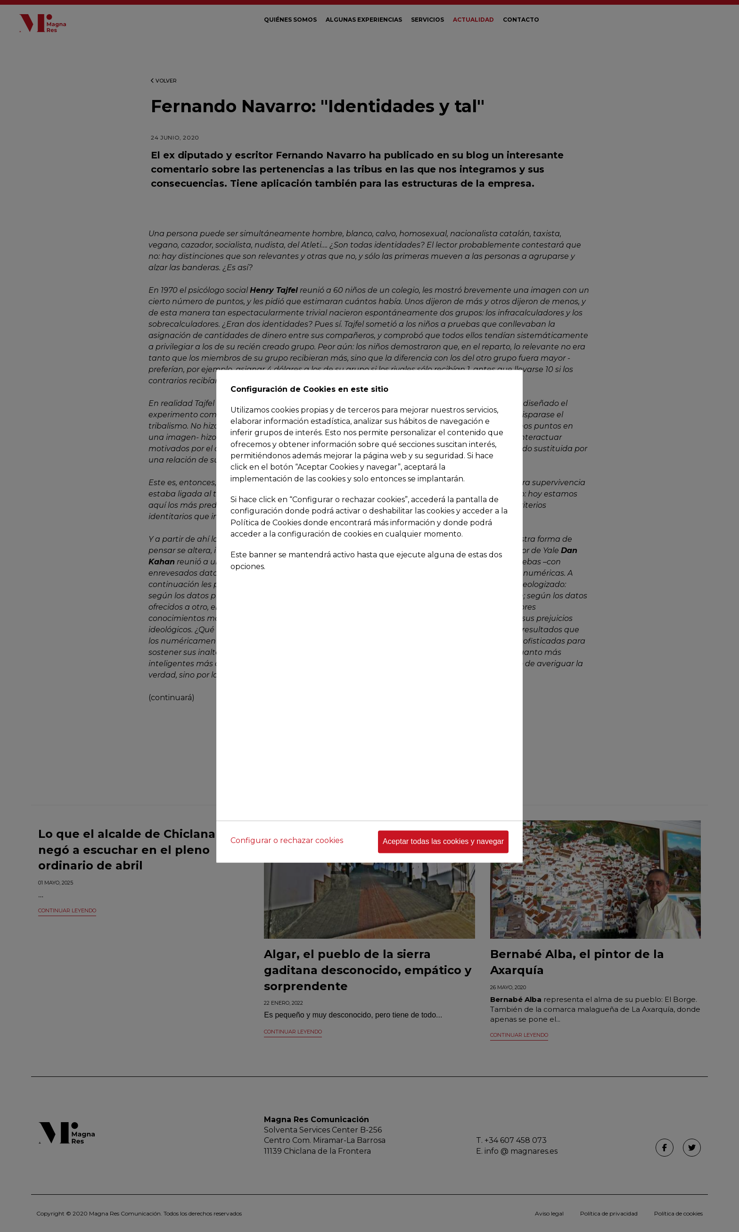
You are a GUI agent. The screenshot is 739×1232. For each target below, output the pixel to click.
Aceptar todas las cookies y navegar (443, 841)
